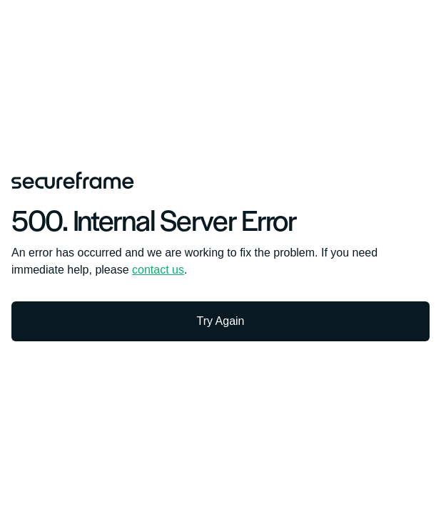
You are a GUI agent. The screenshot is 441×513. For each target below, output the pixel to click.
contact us (158, 270)
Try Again (221, 321)
